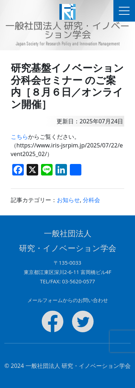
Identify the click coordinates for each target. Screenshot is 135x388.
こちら (19, 137)
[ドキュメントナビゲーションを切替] (124, 11)
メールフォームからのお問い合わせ (67, 300)
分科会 (91, 200)
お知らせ (68, 200)
